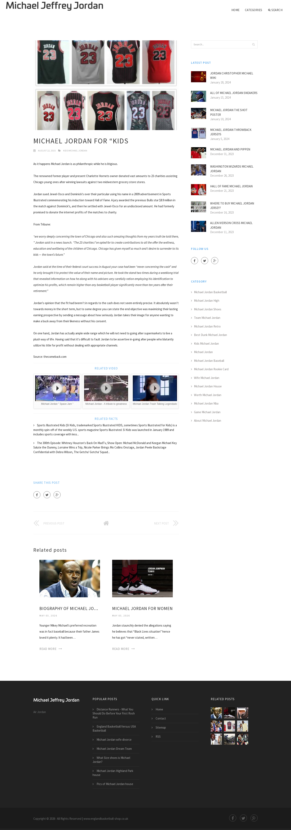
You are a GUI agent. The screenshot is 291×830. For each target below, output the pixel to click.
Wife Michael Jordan (206, 378)
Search (275, 10)
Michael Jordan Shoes (207, 309)
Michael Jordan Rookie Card (211, 369)
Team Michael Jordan (207, 318)
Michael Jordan (203, 352)
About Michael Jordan (207, 420)
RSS (158, 736)
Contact (161, 718)
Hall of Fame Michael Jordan (231, 186)
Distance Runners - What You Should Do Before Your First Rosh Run (114, 713)
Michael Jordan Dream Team (114, 749)
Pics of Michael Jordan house (115, 784)
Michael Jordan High (206, 300)
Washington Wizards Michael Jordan (231, 169)
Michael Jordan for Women (142, 608)
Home (235, 10)
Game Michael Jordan (207, 412)
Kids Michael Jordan (75, 150)
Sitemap (161, 727)
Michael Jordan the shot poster (229, 112)
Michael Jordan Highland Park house (113, 773)
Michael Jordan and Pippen (230, 149)
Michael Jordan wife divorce (114, 739)
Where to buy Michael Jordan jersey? (232, 205)
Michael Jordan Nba (206, 403)
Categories (253, 10)
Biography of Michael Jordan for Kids (69, 608)
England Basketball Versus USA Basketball (114, 728)
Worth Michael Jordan (207, 395)
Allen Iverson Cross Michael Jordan (231, 225)
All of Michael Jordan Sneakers (233, 93)
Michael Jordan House (208, 386)
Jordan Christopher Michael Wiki (231, 75)
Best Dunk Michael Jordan (210, 335)
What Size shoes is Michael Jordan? (111, 760)
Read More (48, 649)
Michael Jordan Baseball (209, 361)
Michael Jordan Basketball (210, 292)
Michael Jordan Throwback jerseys (230, 132)
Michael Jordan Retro (207, 326)
